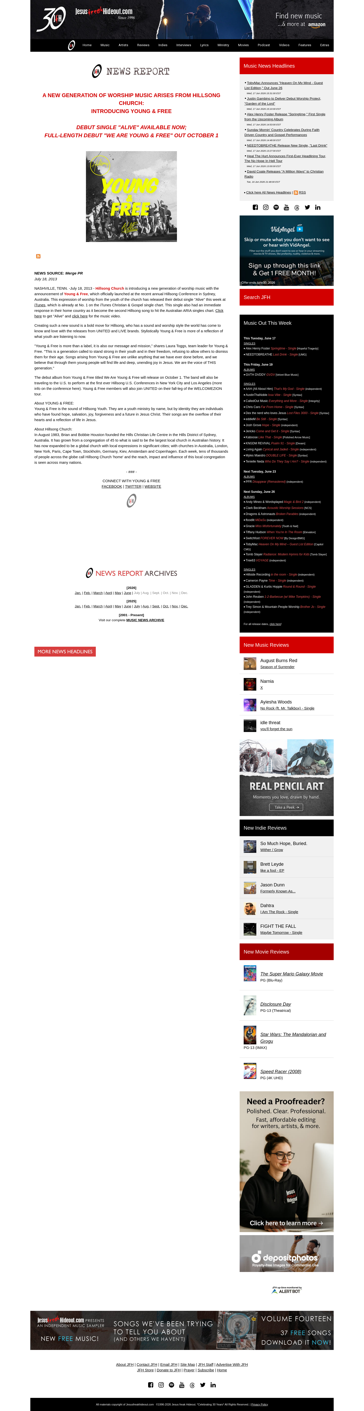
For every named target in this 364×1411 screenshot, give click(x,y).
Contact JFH (147, 1365)
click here (80, 316)
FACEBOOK (112, 486)
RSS (302, 192)
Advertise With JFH (232, 1365)
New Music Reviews (266, 645)
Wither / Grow (271, 850)
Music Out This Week (267, 323)
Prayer (189, 1370)
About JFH (124, 1365)
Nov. (175, 606)
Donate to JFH (169, 1370)
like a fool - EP (272, 871)
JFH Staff (205, 1365)
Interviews (183, 45)
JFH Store (145, 1370)
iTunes (39, 305)
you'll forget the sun (276, 729)
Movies (243, 45)
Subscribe (206, 1370)
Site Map (187, 1365)
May (118, 593)
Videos (284, 45)
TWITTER (133, 486)
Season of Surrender (277, 667)
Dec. (184, 606)
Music (105, 45)
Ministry (223, 45)
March (98, 593)
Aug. (146, 606)
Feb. (87, 593)
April (108, 593)
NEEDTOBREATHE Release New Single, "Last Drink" (287, 145)
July (137, 606)
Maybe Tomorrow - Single (281, 933)
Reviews (143, 45)
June (127, 593)
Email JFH (168, 1365)
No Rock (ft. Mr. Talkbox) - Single (287, 708)
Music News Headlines (269, 66)
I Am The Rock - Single (279, 912)
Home (79, 45)
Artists (123, 45)
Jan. (78, 593)
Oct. (166, 606)
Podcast (264, 45)
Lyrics (204, 45)
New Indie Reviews (265, 828)
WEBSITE (153, 486)
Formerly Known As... (277, 891)
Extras (324, 45)
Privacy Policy (259, 1404)
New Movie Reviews (266, 952)
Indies (162, 45)
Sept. (156, 606)
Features (305, 45)
